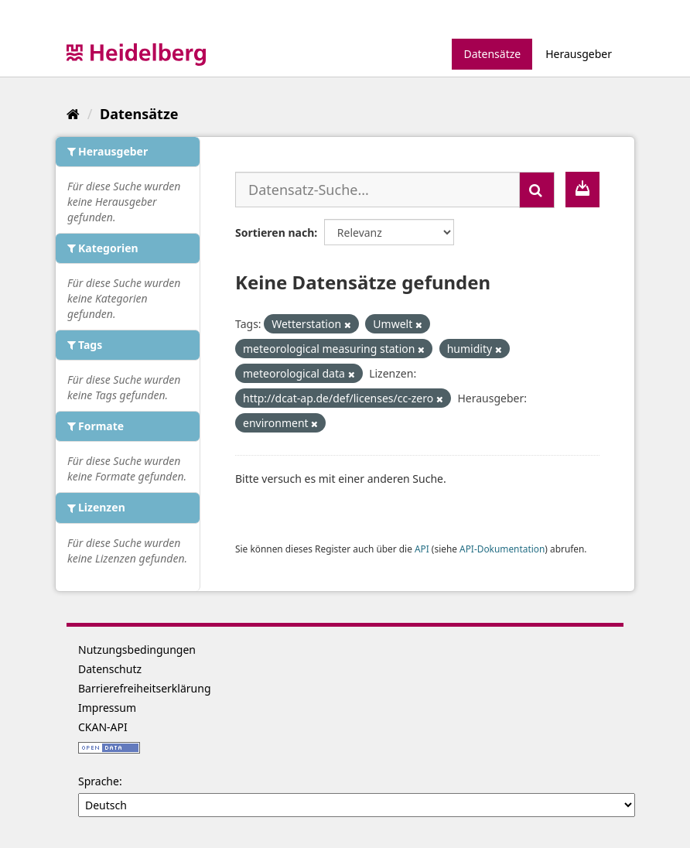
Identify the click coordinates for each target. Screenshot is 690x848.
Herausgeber (578, 53)
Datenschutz (110, 669)
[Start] (73, 113)
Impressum (107, 707)
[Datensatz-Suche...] (377, 189)
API (422, 548)
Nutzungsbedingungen (137, 649)
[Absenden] (537, 190)
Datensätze (492, 53)
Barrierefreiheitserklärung (144, 688)
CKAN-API (103, 727)
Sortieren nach (274, 232)
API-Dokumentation (502, 548)
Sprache (98, 781)
